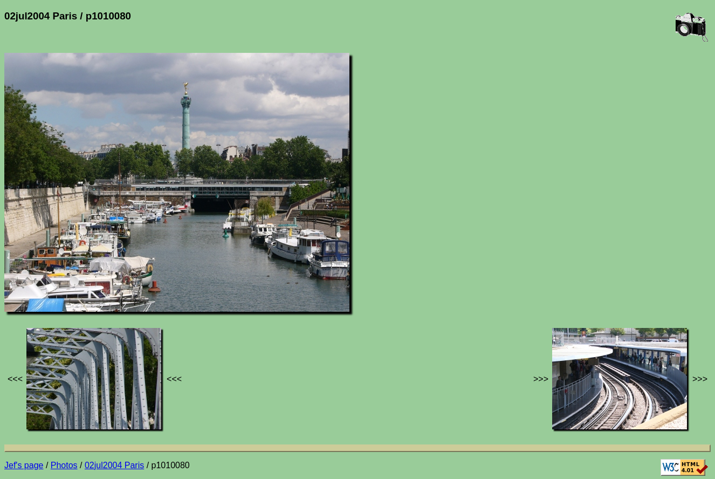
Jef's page (23, 465)
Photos (64, 465)
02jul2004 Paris (114, 465)
